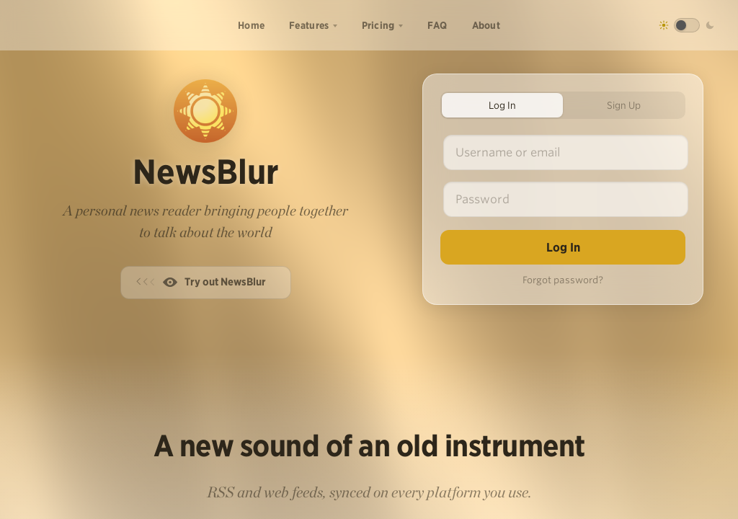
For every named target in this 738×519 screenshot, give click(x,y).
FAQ (437, 25)
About (486, 25)
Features (309, 25)
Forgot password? (563, 280)
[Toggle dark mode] (687, 25)
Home (251, 25)
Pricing (378, 25)
